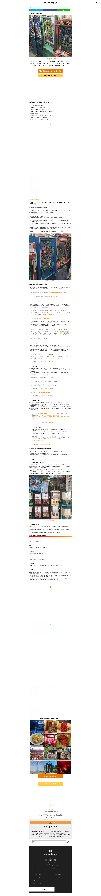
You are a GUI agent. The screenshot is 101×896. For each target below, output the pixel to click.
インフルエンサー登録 (55, 880)
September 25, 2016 (53, 296)
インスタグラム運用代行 (36, 877)
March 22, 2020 (48, 338)
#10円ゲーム (40, 417)
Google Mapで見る (50, 75)
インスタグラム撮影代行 (56, 877)
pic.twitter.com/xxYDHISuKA (59, 292)
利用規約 (53, 871)
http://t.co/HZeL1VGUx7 (55, 415)
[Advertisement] (50, 89)
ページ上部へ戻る (50, 892)
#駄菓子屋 (34, 417)
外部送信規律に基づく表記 (36, 886)
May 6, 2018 (56, 396)
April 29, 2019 (50, 361)
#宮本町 (56, 417)
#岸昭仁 (46, 417)
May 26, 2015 (47, 444)
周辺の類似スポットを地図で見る (50, 71)
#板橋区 (51, 417)
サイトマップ (54, 883)
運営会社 (33, 871)
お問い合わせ (34, 874)
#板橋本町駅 (61, 417)
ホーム (32, 868)
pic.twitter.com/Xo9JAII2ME (46, 392)
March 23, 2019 (46, 318)
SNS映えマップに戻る (50, 786)
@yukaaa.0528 (53, 59)
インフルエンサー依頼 (35, 880)
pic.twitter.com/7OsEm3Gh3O (60, 334)
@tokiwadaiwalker (44, 413)
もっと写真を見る (50, 779)
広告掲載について (34, 883)
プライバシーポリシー (55, 868)
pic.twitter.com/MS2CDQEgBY (54, 358)
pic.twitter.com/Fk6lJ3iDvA (50, 314)
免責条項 (53, 874)
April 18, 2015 (49, 422)
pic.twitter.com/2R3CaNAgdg (38, 440)
